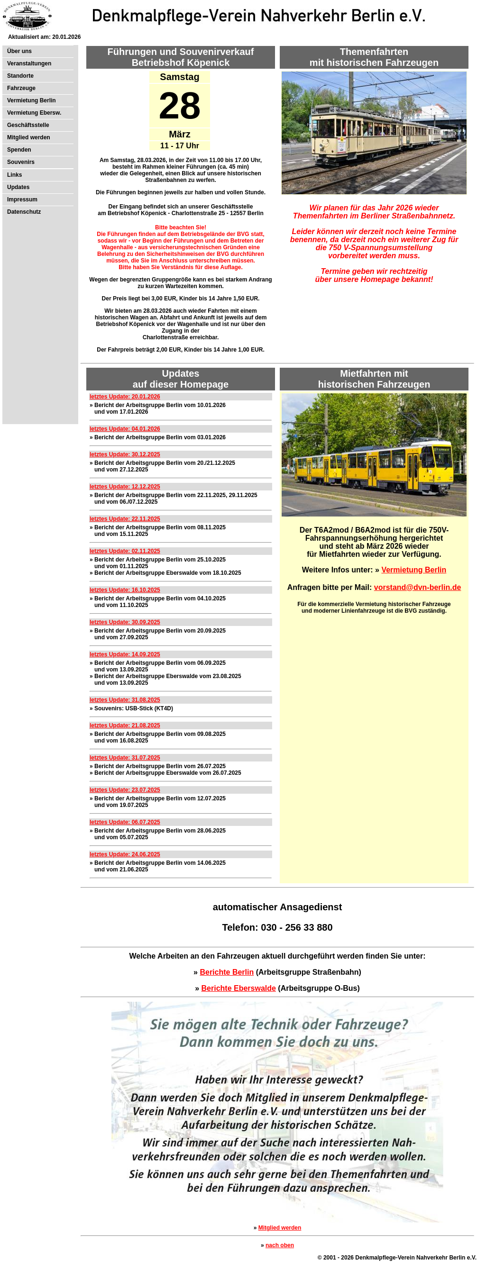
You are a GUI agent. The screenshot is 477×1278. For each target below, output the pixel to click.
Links (14, 175)
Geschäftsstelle (28, 125)
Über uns (19, 51)
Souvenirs (21, 162)
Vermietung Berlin (31, 100)
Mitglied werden (28, 137)
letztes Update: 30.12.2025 (125, 454)
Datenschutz (24, 211)
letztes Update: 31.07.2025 (125, 757)
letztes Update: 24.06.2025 (125, 854)
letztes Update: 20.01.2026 (125, 396)
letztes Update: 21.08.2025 (125, 725)
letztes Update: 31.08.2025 (125, 700)
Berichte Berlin (227, 972)
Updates (18, 187)
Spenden (19, 149)
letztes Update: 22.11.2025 (125, 519)
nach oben (280, 1245)
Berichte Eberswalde (239, 988)
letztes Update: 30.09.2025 (125, 622)
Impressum (22, 199)
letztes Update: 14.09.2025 (125, 654)
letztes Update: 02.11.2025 (125, 551)
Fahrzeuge (21, 88)
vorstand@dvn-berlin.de (417, 587)
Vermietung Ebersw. (34, 112)
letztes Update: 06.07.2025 (125, 822)
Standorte (20, 76)
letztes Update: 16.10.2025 (125, 590)
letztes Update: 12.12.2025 (125, 486)
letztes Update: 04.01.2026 (125, 429)
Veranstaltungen (29, 63)
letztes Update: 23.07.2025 (125, 790)
